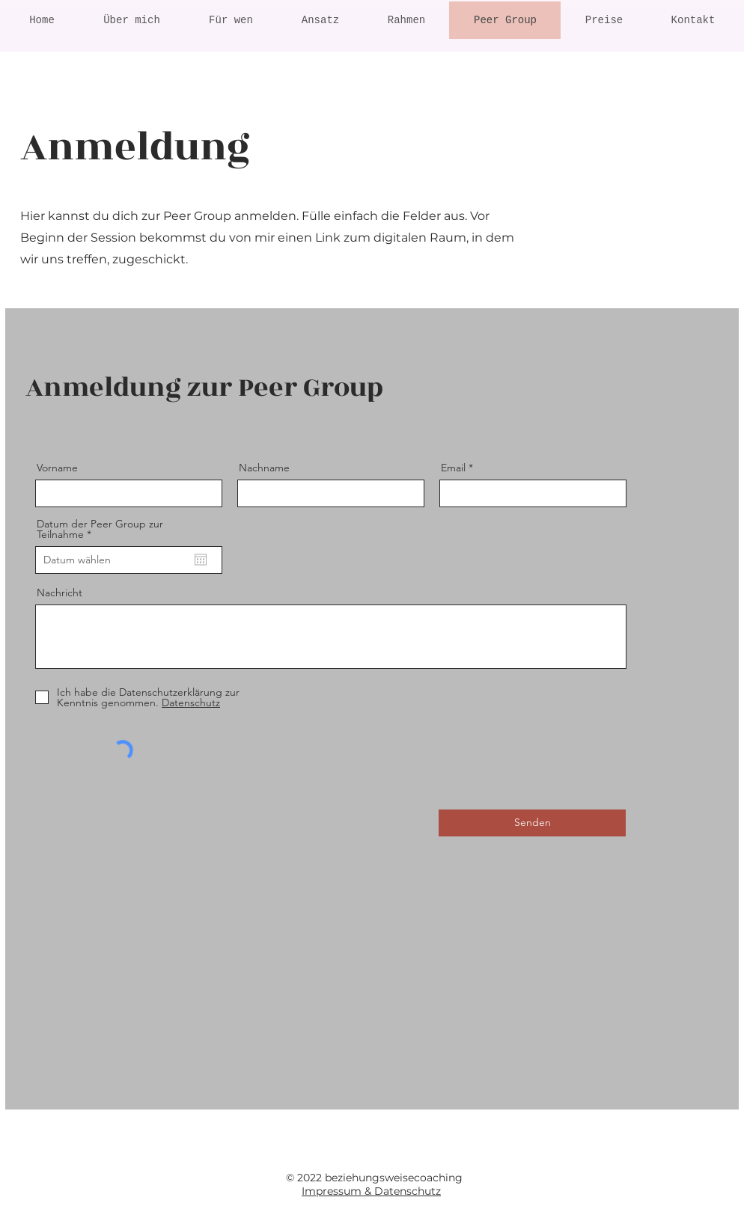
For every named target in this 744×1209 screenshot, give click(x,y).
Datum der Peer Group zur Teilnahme (100, 528)
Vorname (57, 467)
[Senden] (532, 822)
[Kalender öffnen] (201, 560)
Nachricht (59, 592)
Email (453, 467)
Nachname (264, 467)
